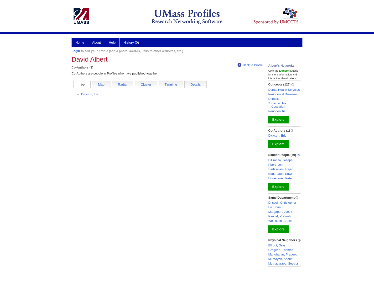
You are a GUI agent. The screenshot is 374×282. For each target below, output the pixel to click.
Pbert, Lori (275, 164)
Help (112, 42)
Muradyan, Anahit (280, 259)
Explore (278, 120)
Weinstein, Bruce (280, 221)
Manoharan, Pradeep (282, 254)
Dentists (274, 99)
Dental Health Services (284, 89)
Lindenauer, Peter (280, 178)
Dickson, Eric (90, 94)
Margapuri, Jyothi (280, 211)
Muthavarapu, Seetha (283, 263)
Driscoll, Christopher (282, 202)
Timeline (171, 84)
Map (101, 84)
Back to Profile (250, 65)
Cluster (146, 84)
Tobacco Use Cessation (277, 104)
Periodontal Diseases (283, 94)
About (96, 42)
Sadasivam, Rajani (281, 169)
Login (76, 51)
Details (195, 84)
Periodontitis (277, 111)
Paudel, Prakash (279, 216)
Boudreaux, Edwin (281, 174)
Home (79, 42)
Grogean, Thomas (280, 250)
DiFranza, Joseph (280, 160)
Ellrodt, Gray (277, 245)
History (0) (131, 42)
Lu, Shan (274, 207)
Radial (122, 84)
